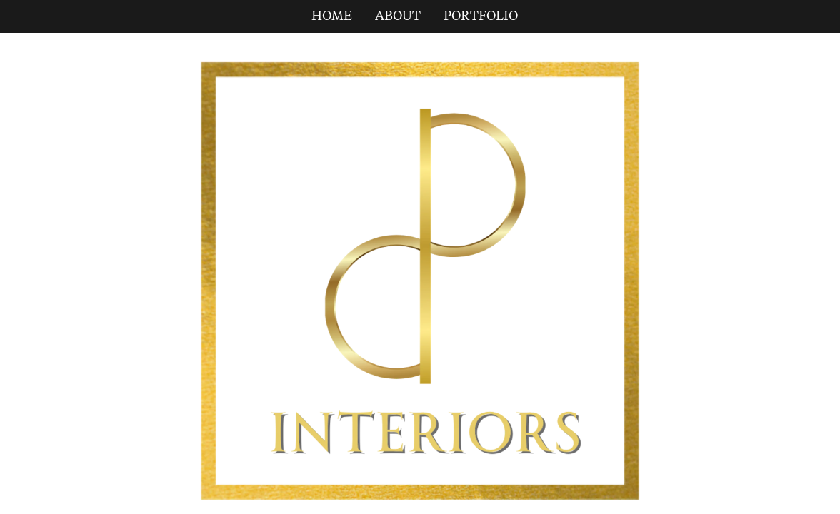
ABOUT (398, 16)
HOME (331, 16)
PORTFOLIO (481, 16)
